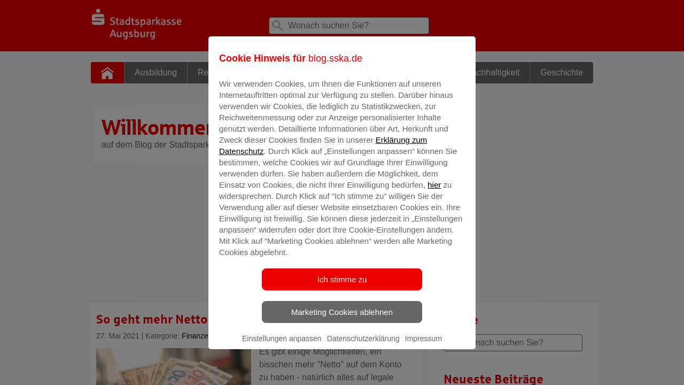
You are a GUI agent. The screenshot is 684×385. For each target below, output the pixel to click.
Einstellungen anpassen (282, 346)
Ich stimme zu (342, 286)
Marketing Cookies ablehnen (342, 319)
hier (434, 192)
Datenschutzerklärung (363, 346)
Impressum (423, 346)
